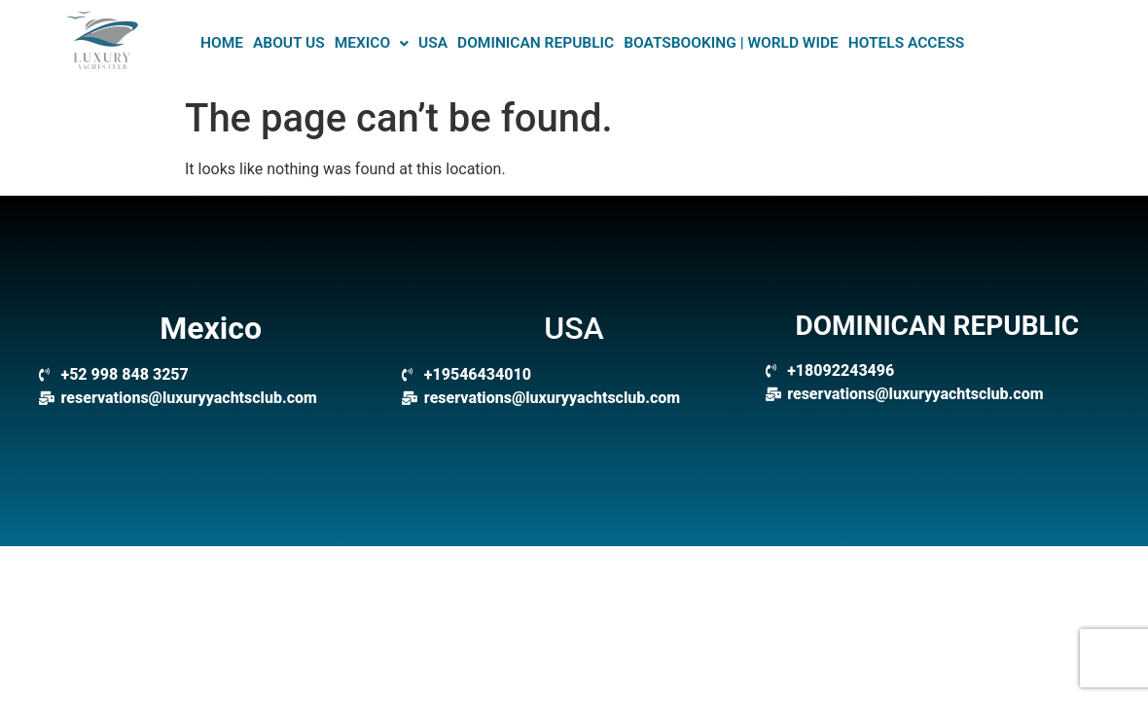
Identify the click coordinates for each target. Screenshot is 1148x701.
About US (289, 43)
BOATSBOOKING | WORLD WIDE (731, 43)
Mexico (372, 43)
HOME (221, 43)
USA (433, 43)
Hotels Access (906, 43)
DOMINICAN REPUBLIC (535, 43)
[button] (371, 43)
